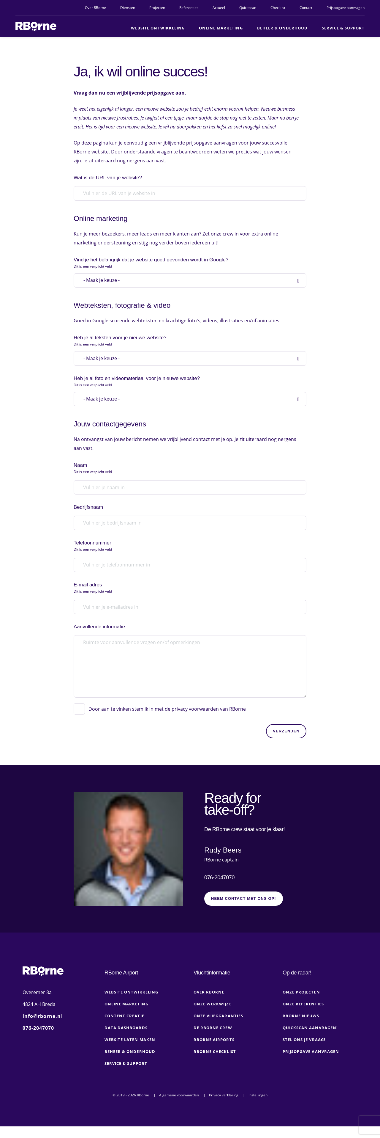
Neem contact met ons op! (243, 910)
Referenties (188, 7)
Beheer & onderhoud (129, 1063)
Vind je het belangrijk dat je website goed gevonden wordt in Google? (188, 267)
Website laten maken (129, 1051)
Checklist (277, 7)
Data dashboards (126, 1039)
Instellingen (257, 1106)
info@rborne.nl (43, 1027)
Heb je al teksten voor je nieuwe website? (188, 347)
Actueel (219, 7)
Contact (306, 7)
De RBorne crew (213, 1039)
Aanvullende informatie (99, 638)
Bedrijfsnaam (88, 517)
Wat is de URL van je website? (108, 181)
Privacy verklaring (223, 1106)
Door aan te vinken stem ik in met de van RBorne (167, 718)
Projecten (157, 7)
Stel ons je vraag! (304, 1051)
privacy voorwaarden (195, 718)
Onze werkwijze (213, 1015)
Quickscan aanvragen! (310, 1039)
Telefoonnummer (188, 557)
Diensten (127, 7)
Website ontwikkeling (158, 28)
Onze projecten (301, 1003)
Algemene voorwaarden (179, 1106)
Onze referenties (303, 1015)
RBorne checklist (215, 1063)
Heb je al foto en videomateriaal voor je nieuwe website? (188, 389)
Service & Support (343, 28)
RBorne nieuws (301, 1027)
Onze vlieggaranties (218, 1027)
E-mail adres (188, 599)
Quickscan (247, 7)
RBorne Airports (214, 1051)
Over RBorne (95, 7)
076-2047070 (219, 886)
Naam (188, 478)
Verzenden (286, 740)
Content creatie (124, 1027)
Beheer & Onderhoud (282, 28)
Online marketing (221, 28)
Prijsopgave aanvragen (346, 7)
